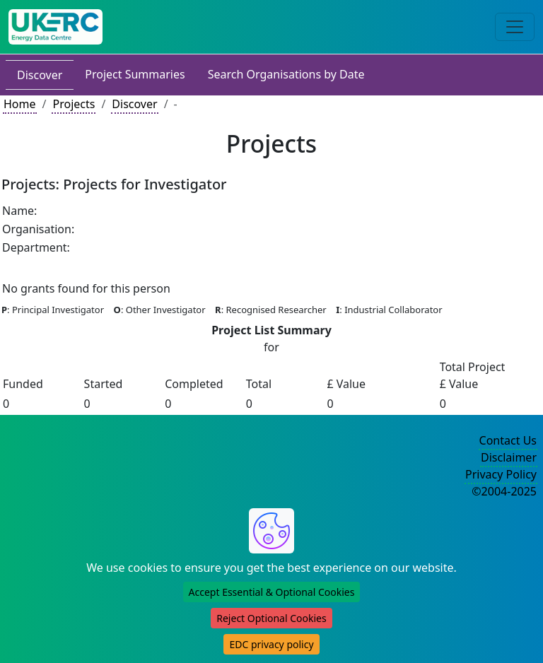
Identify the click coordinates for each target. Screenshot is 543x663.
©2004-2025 (504, 491)
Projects (73, 104)
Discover (39, 75)
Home (20, 104)
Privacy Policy (501, 474)
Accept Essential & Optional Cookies (272, 592)
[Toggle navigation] (515, 27)
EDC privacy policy (271, 644)
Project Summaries (135, 74)
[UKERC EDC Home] (55, 27)
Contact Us (508, 440)
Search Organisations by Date (286, 74)
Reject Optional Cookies (271, 618)
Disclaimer (509, 457)
